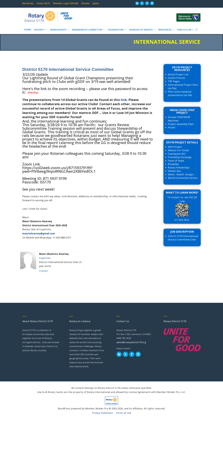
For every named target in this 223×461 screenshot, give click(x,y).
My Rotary (28, 3)
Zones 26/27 (43, 3)
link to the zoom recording (63, 88)
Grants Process (176, 77)
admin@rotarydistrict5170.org (131, 342)
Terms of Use (123, 412)
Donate (85, 3)
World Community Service (182, 177)
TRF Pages (174, 81)
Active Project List (178, 74)
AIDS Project (175, 146)
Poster (171, 127)
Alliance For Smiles (178, 150)
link (124, 99)
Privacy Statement (102, 412)
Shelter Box (174, 171)
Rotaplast (173, 164)
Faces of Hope (176, 160)
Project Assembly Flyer (181, 124)
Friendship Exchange (179, 157)
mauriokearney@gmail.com (38, 233)
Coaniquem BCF (177, 153)
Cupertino (45, 258)
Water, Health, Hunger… (181, 174)
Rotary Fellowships (178, 167)
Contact (43, 270)
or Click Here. (182, 219)
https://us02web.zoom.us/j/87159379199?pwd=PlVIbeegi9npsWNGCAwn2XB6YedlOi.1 (59, 169)
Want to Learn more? (182, 192)
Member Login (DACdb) (65, 3)
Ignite (95, 3)
